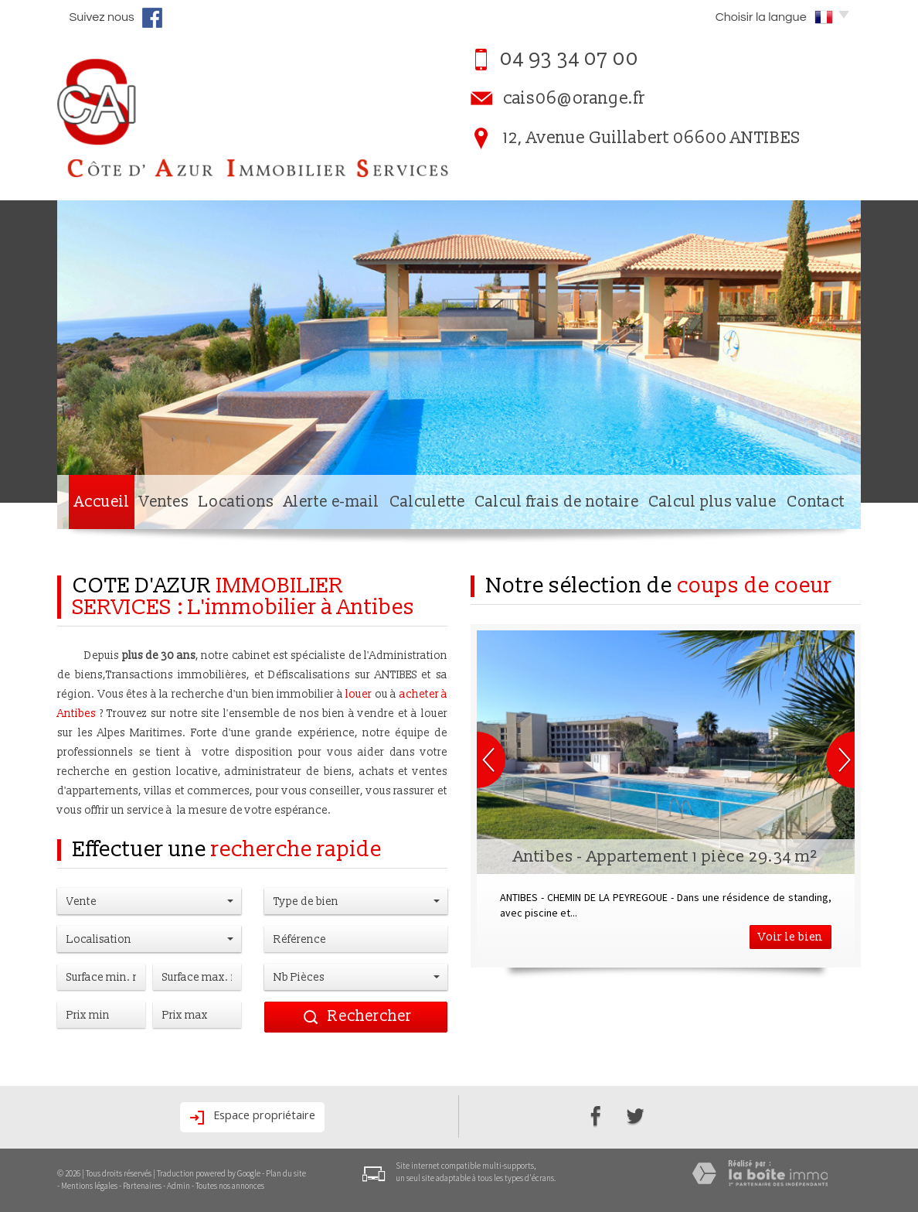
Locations (236, 502)
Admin (178, 1185)
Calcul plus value (712, 502)
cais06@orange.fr (574, 98)
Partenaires (142, 1185)
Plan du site (286, 1173)
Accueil (102, 502)
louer (358, 694)
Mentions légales (89, 1185)
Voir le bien (790, 937)
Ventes (164, 502)
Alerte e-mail (331, 502)
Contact (816, 502)
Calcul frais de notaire (556, 502)
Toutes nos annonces (230, 1185)
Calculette (427, 502)
